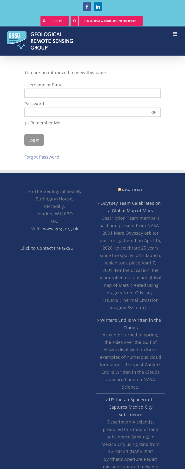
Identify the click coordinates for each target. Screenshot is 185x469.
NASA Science (132, 190)
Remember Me (42, 123)
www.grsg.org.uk (60, 228)
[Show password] (153, 112)
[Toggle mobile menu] (175, 33)
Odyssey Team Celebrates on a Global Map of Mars (130, 206)
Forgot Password (41, 157)
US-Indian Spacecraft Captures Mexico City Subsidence (130, 407)
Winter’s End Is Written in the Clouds (130, 323)
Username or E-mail (44, 85)
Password (34, 104)
